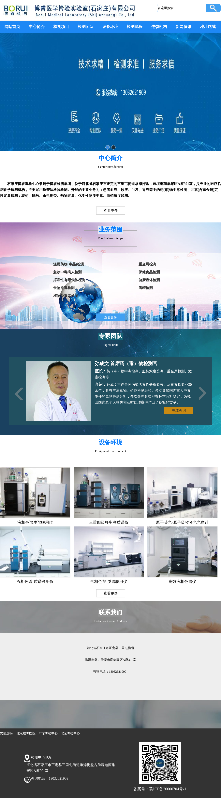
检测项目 (61, 26)
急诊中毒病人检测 (67, 272)
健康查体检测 (149, 280)
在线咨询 (179, 410)
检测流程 (134, 26)
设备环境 (110, 26)
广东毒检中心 (48, 733)
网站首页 (12, 26)
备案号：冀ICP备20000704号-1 (159, 789)
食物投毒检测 (64, 288)
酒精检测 (146, 288)
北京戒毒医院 (26, 733)
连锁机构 (159, 26)
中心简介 (37, 26)
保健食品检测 (149, 272)
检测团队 (86, 26)
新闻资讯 (183, 26)
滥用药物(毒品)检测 (68, 264)
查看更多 (111, 210)
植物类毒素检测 (65, 296)
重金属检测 (147, 264)
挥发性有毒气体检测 (69, 280)
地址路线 (208, 26)
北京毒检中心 (70, 733)
